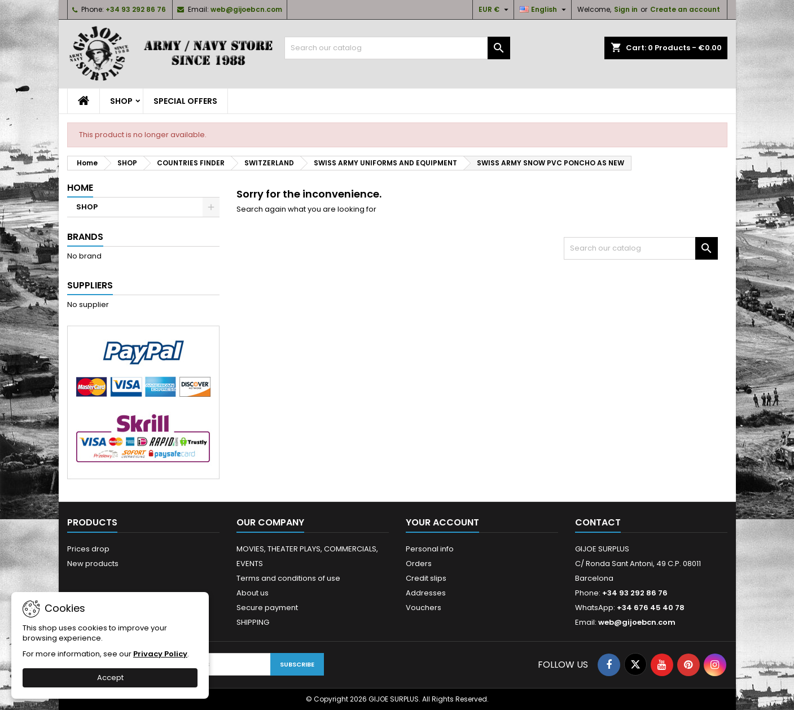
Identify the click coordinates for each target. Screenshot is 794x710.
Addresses (426, 593)
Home (80, 187)
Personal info (430, 549)
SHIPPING (252, 622)
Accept (110, 677)
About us (252, 593)
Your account (442, 522)
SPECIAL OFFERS (185, 101)
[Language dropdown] (544, 9)
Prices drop (88, 549)
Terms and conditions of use (288, 578)
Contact (598, 522)
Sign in (626, 9)
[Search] (397, 48)
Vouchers (423, 607)
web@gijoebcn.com (246, 9)
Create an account (685, 9)
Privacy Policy (160, 653)
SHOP (121, 101)
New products (93, 563)
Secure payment (267, 607)
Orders (419, 563)
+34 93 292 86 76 (136, 9)
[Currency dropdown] (495, 9)
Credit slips (426, 578)
